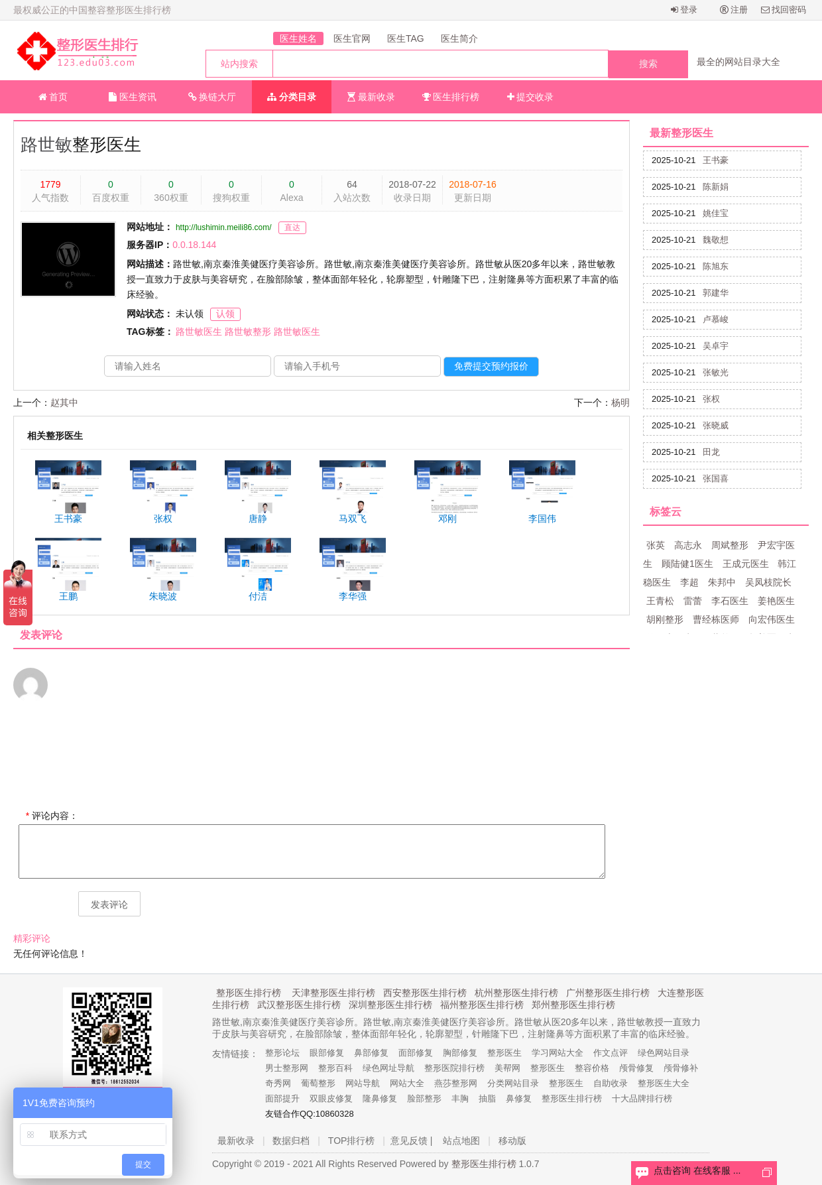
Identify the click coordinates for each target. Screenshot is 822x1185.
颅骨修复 (636, 1068)
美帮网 (507, 1068)
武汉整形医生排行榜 (299, 1004)
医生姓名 (298, 38)
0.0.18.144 (194, 244)
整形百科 (335, 1068)
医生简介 (459, 38)
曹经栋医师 (716, 619)
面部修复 (415, 1053)
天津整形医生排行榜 (333, 992)
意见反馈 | (411, 1140)
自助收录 (610, 1083)
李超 (689, 582)
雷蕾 (692, 600)
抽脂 (487, 1098)
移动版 (512, 1140)
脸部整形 (424, 1098)
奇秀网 (278, 1083)
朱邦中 (722, 582)
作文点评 (610, 1053)
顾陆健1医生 (687, 563)
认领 (225, 313)
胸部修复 (460, 1053)
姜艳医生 (776, 600)
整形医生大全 (663, 1083)
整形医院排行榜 (454, 1068)
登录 (684, 10)
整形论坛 (282, 1053)
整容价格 (592, 1068)
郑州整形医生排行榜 (573, 1004)
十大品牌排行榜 (642, 1098)
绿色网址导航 (388, 1068)
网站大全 (407, 1083)
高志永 (688, 545)
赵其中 (64, 402)
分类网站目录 (513, 1083)
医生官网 (352, 38)
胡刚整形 (664, 619)
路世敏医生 (199, 331)
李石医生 (729, 600)
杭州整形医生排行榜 (516, 992)
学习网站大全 (557, 1053)
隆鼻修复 (380, 1098)
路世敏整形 (248, 331)
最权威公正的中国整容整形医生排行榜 (92, 10)
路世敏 (46, 145)
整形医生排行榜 (248, 992)
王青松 (660, 600)
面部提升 (282, 1098)
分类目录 (291, 97)
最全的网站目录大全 (738, 61)
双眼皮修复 (331, 1098)
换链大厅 (212, 97)
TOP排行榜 (351, 1140)
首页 (53, 97)
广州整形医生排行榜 (608, 992)
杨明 (620, 402)
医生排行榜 (451, 97)
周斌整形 (729, 545)
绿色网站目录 (663, 1053)
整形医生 (504, 1053)
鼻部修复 (371, 1053)
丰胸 (460, 1098)
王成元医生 (746, 563)
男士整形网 (286, 1068)
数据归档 (291, 1140)
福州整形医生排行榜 (482, 1004)
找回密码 (784, 10)
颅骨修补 (681, 1068)
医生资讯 (132, 97)
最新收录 (371, 97)
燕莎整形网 (455, 1083)
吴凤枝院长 (768, 582)
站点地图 (461, 1140)
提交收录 (530, 97)
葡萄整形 (318, 1083)
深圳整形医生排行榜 (390, 1004)
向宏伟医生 (771, 619)
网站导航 (362, 1083)
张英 (655, 545)
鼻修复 (519, 1098)
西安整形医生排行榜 (425, 992)
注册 (734, 10)
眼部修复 (327, 1053)
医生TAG (405, 38)
